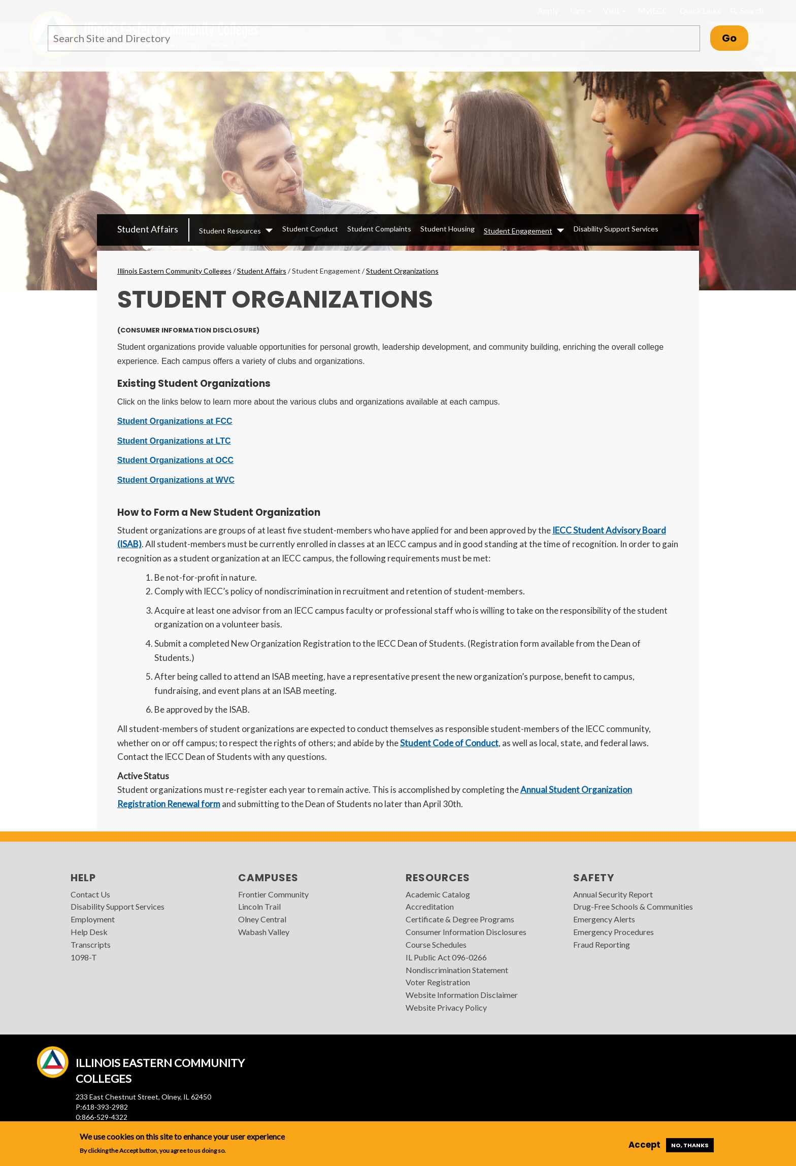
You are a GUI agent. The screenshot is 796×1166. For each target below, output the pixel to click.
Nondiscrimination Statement (457, 970)
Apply (548, 10)
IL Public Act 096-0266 (446, 957)
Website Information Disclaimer (462, 995)
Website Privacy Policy (446, 1007)
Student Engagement (518, 230)
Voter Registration (438, 982)
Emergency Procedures (613, 932)
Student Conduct (310, 228)
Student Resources (230, 230)
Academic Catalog (438, 894)
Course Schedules (436, 944)
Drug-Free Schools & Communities (633, 906)
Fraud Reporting (601, 944)
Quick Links (700, 10)
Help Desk (89, 932)
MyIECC (653, 10)
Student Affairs (147, 229)
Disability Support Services (616, 228)
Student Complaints (379, 228)
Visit (614, 10)
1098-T (84, 957)
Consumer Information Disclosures (466, 932)
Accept (644, 1145)
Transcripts (91, 944)
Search (746, 11)
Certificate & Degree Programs (460, 919)
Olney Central (262, 919)
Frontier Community (273, 894)
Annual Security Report (613, 894)
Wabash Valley (263, 932)
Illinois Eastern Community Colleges (174, 270)
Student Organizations (402, 270)
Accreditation (430, 906)
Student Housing (447, 228)
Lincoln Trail (259, 906)
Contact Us (90, 894)
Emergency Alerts (604, 919)
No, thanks (690, 1145)
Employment (93, 919)
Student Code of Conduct (449, 743)
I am (580, 10)
